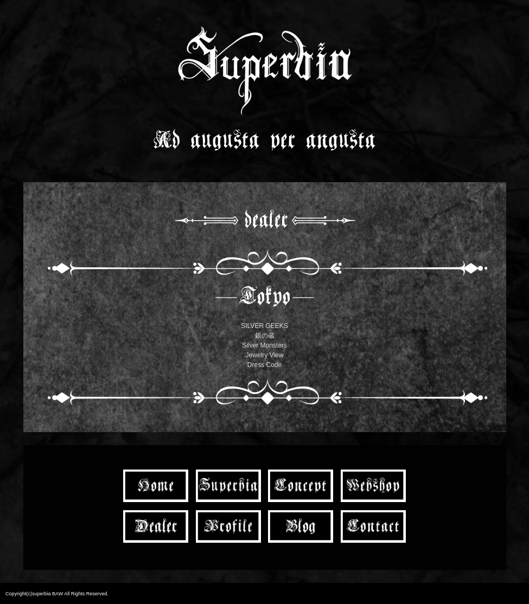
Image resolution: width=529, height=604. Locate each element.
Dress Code (264, 365)
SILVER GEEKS (264, 326)
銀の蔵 (265, 335)
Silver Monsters (264, 345)
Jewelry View (265, 355)
